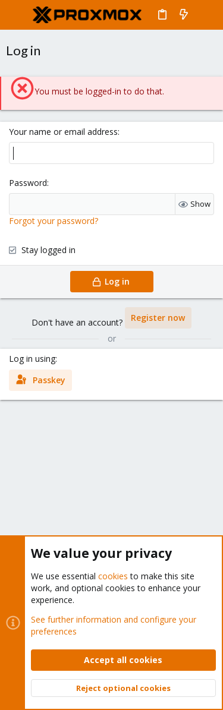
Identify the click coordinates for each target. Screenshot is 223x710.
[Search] (205, 15)
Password (28, 182)
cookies (113, 576)
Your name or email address (63, 131)
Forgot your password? (53, 220)
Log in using (32, 358)
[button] (18, 15)
